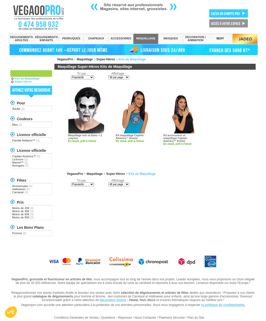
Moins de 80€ (23, 217)
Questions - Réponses (116, 317)
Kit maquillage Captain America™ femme (130, 137)
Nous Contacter (145, 317)
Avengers (20, 165)
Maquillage (85, 59)
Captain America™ (26, 156)
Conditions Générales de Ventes (76, 317)
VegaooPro (65, 59)
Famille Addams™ (26, 140)
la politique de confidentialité (222, 305)
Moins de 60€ (23, 214)
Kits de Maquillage (27, 78)
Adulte (18, 108)
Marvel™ (20, 162)
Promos (19, 233)
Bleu (17, 124)
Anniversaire (22, 186)
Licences (20, 159)
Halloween (21, 189)
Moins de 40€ (23, 211)
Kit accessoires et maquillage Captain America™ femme (175, 138)
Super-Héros (105, 59)
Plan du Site (196, 317)
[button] (11, 312)
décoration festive (113, 300)
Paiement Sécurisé (172, 317)
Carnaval (20, 192)
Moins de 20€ (23, 208)
